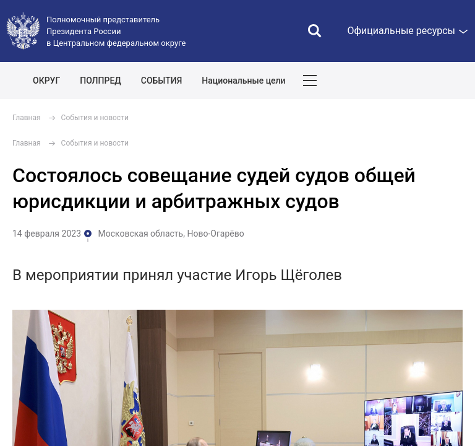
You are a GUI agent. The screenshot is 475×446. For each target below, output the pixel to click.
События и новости (95, 117)
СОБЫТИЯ (161, 80)
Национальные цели (243, 80)
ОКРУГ (46, 80)
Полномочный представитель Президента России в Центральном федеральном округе (116, 31)
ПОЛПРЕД (100, 80)
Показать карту (428, 80)
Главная (26, 117)
